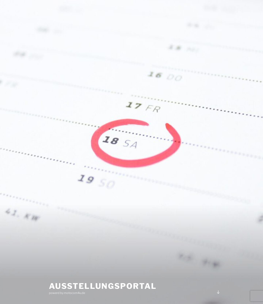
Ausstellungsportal (103, 286)
